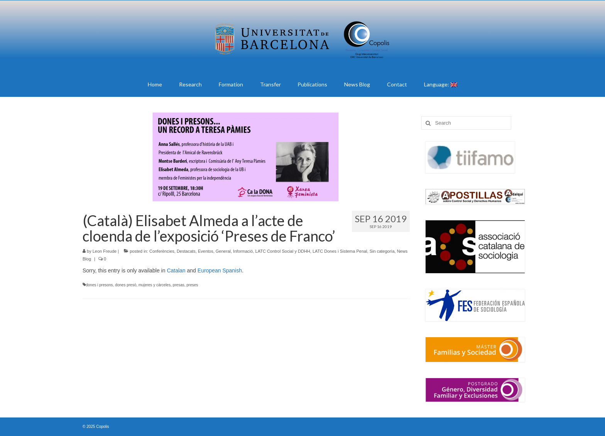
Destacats (186, 251)
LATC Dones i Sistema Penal (340, 251)
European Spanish (220, 270)
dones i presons (99, 285)
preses (192, 285)
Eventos (205, 251)
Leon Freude (105, 251)
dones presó (125, 285)
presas (178, 285)
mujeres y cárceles (155, 285)
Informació (243, 251)
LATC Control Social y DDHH (282, 251)
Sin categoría (382, 251)
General (223, 251)
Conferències (161, 251)
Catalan (176, 270)
